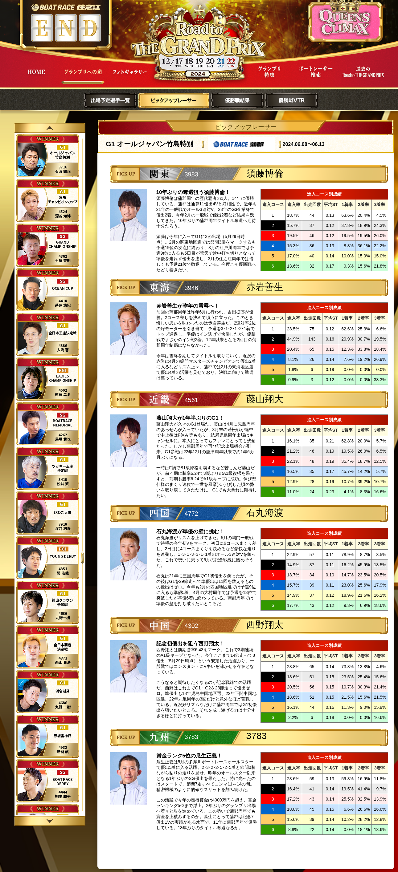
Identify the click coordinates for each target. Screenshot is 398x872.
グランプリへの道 (83, 76)
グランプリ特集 (269, 76)
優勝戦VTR (291, 100)
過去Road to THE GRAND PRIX (363, 76)
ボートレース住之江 (66, 7)
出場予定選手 (110, 100)
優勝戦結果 (237, 100)
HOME (36, 76)
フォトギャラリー (130, 76)
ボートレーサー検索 (316, 76)
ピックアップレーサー (174, 100)
